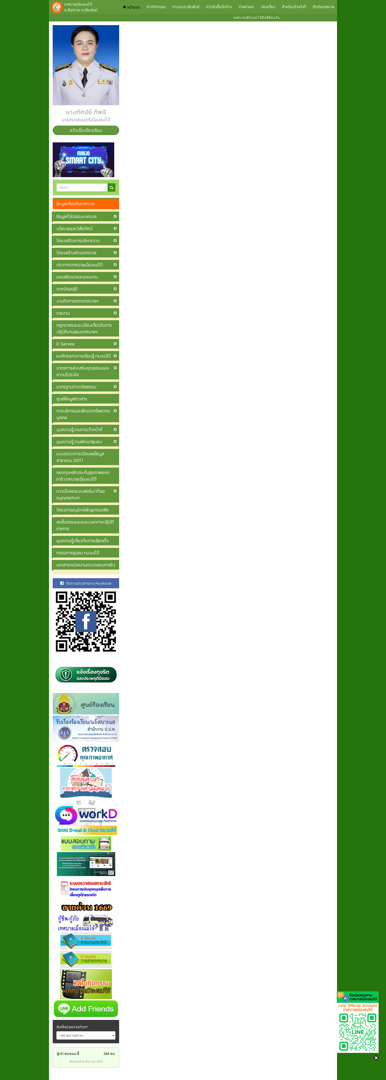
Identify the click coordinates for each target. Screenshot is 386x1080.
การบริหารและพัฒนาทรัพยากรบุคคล (83, 414)
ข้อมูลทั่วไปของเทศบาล (76, 216)
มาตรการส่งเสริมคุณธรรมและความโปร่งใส (82, 371)
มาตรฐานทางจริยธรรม (76, 386)
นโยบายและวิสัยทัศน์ (74, 228)
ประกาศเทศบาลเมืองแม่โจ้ (79, 264)
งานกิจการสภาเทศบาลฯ (77, 301)
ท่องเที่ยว (268, 7)
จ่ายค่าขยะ (246, 7)
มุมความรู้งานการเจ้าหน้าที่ (79, 429)
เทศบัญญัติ (66, 289)
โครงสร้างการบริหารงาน (78, 240)
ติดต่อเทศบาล (323, 7)
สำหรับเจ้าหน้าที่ (294, 7)
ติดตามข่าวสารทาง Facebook (86, 583)
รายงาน (63, 313)
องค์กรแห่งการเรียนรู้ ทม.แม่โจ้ (83, 356)
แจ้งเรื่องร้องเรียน (86, 130)
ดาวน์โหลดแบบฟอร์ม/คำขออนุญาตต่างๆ (80, 494)
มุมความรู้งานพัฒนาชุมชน (79, 441)
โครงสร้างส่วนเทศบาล (76, 252)
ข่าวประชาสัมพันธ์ (185, 7)
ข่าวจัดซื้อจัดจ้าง (219, 7)
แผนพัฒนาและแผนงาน (77, 276)
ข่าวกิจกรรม (156, 7)
